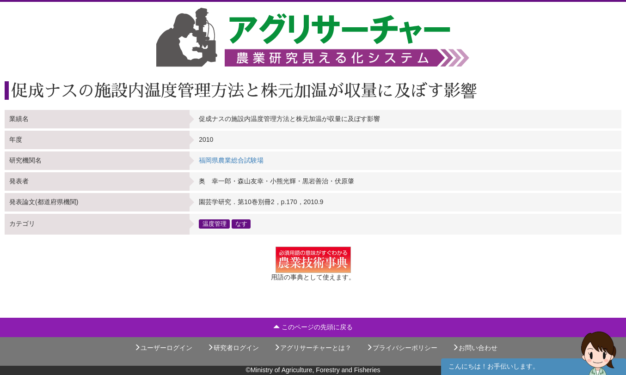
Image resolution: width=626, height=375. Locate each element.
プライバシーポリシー (401, 347)
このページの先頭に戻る (313, 327)
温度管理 (215, 224)
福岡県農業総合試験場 (231, 160)
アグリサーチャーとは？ (312, 347)
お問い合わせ (474, 347)
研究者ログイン (233, 347)
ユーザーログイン (163, 347)
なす (241, 224)
